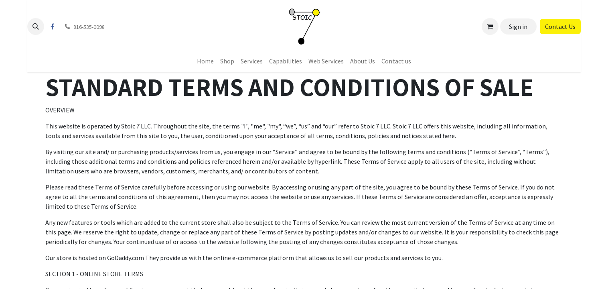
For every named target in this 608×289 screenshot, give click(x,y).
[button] (35, 26)
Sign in (518, 26)
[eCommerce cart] (490, 26)
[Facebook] (52, 26)
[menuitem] (205, 61)
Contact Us (560, 26)
